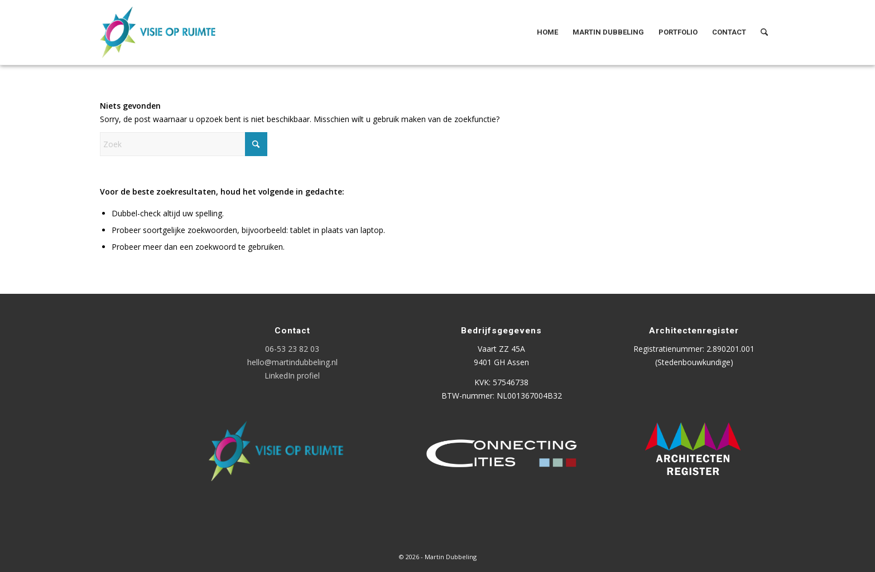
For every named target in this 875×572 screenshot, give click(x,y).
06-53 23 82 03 (292, 348)
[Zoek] (764, 32)
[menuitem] (547, 32)
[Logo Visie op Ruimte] (171, 32)
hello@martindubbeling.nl (292, 362)
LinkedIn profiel (292, 375)
